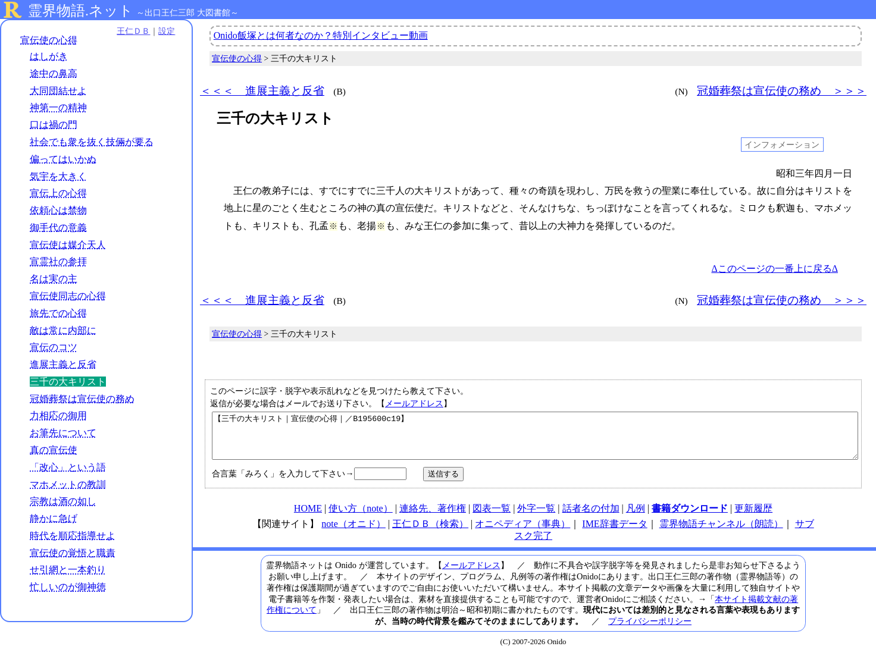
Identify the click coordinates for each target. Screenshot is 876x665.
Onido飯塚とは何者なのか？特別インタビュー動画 (321, 35)
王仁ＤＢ (131, 31)
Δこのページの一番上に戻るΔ (774, 269)
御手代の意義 (58, 227)
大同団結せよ (58, 91)
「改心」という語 (68, 467)
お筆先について (63, 433)
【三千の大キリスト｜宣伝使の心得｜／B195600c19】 (535, 440)
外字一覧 (536, 517)
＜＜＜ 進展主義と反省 (262, 90)
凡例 (635, 517)
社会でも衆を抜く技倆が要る (92, 142)
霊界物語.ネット (80, 10)
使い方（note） (360, 517)
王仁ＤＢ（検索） (430, 533)
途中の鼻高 (53, 73)
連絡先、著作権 (432, 517)
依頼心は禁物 (58, 210)
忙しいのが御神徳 (68, 587)
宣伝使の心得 (48, 40)
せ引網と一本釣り (68, 570)
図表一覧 (492, 517)
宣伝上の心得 (58, 193)
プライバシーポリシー (650, 630)
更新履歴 (753, 517)
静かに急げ (53, 518)
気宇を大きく (58, 176)
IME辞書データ (614, 533)
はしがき (49, 56)
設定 (164, 31)
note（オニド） (353, 533)
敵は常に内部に (63, 330)
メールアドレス (414, 403)
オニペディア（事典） (522, 533)
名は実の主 (53, 279)
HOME (308, 517)
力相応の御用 (58, 416)
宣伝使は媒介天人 (68, 245)
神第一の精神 (58, 108)
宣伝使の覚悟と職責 (72, 553)
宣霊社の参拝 (58, 262)
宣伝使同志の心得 (68, 296)
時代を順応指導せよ (72, 536)
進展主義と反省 (63, 364)
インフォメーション (781, 144)
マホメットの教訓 (68, 484)
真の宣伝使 (53, 450)
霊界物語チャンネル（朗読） (721, 533)
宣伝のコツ (53, 347)
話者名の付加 (591, 517)
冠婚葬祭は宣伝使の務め (82, 399)
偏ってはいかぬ (63, 159)
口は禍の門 (53, 125)
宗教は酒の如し (63, 501)
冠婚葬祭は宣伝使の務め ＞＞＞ (781, 90)
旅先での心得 (58, 313)
